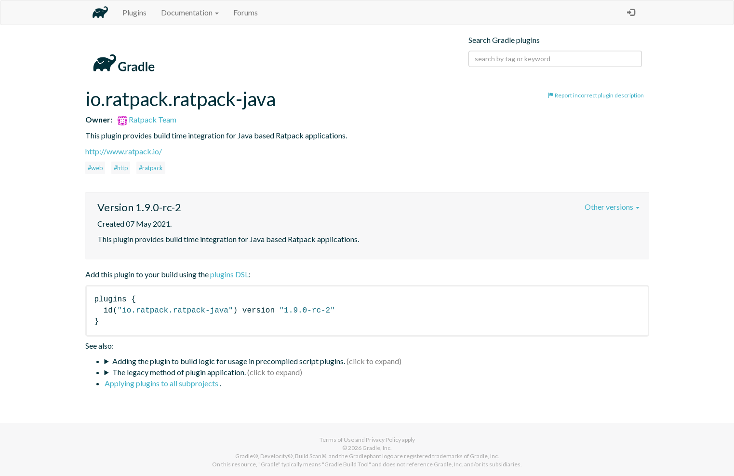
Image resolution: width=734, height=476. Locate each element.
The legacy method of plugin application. (179, 372)
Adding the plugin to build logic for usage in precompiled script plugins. (228, 361)
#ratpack (151, 168)
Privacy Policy (383, 439)
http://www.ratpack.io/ (123, 151)
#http (121, 168)
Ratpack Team (147, 119)
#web (95, 168)
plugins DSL (229, 274)
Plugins (134, 12)
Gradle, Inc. (377, 447)
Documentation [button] (190, 12)
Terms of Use (337, 439)
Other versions (612, 206)
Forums (245, 12)
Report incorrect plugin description (596, 95)
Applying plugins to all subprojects (162, 383)
